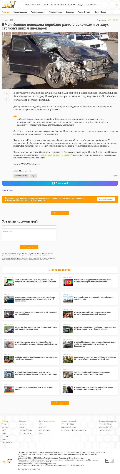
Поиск (21, 427)
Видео (81, 5)
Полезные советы (38, 12)
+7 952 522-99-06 (67, 424)
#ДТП (33, 176)
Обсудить (115, 176)
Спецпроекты (92, 5)
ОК (117, 20)
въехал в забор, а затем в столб (56, 154)
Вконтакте (42, 427)
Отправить (29, 247)
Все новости (60, 403)
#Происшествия (21, 176)
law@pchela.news (77, 465)
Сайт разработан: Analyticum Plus (29, 469)
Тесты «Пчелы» (84, 12)
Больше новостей (60, 213)
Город (38, 5)
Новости (29, 5)
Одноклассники (44, 430)
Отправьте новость (106, 199)
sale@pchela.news (105, 427)
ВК (114, 20)
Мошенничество (55, 12)
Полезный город (25, 430)
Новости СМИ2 (7, 190)
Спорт (63, 5)
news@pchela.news (68, 427)
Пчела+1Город (100, 12)
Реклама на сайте (105, 430)
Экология (47, 5)
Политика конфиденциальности (73, 430)
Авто (56, 5)
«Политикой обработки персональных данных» (34, 255)
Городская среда (20, 12)
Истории (72, 5)
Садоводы (70, 12)
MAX (109, 20)
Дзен (40, 433)
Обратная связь (25, 433)
